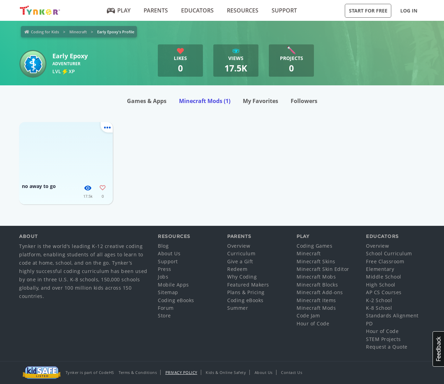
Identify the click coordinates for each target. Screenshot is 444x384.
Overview (238, 245)
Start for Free (368, 10)
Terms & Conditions (138, 372)
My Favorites (260, 101)
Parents (156, 10)
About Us (169, 253)
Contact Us (291, 372)
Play (119, 10)
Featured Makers (248, 284)
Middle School (383, 276)
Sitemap (168, 292)
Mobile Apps (173, 284)
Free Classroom (385, 261)
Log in (408, 10)
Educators (197, 10)
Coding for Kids (45, 31)
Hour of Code (313, 323)
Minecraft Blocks (317, 284)
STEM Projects (383, 339)
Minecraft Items (316, 300)
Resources (242, 10)
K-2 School (379, 300)
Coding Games (314, 245)
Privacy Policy (181, 372)
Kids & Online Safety (226, 372)
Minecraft (78, 31)
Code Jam (308, 315)
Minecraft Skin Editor (323, 269)
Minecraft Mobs (316, 276)
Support (284, 10)
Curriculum (241, 253)
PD (369, 323)
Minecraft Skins (316, 261)
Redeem (237, 269)
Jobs (163, 276)
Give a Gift (240, 261)
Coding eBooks (176, 300)
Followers (304, 101)
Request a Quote (387, 346)
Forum (166, 308)
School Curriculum (389, 253)
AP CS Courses (384, 292)
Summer (237, 308)
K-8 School (379, 308)
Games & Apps (146, 101)
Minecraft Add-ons (320, 292)
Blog (163, 245)
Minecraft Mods (204, 101)
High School (380, 284)
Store (164, 315)
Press (164, 269)
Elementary (380, 269)
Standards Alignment (392, 315)
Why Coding (242, 276)
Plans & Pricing (246, 292)
